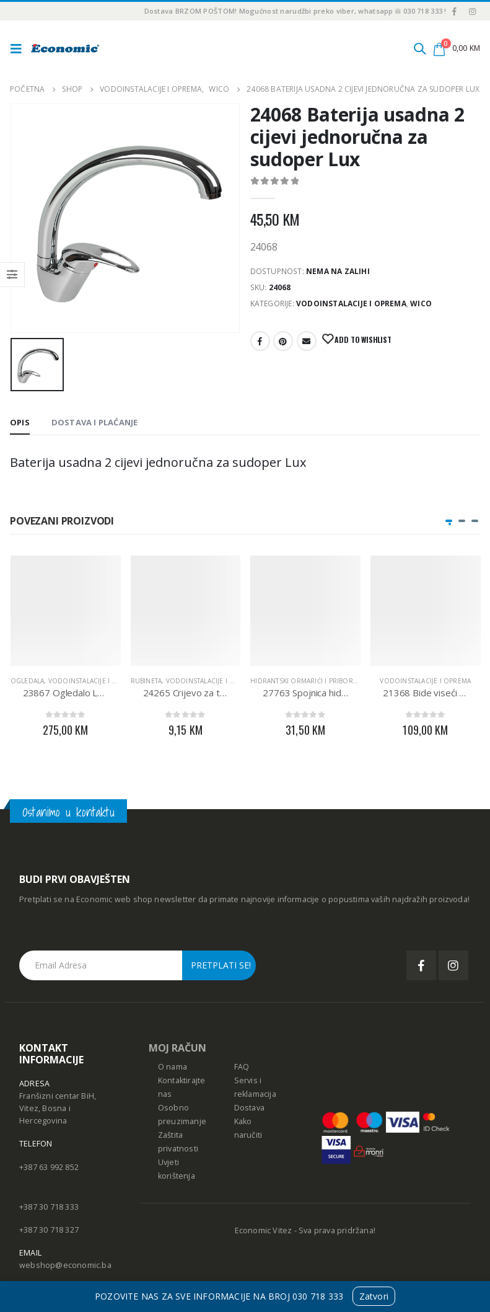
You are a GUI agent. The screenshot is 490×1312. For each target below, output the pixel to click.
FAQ (242, 1067)
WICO (421, 303)
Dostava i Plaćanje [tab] (94, 422)
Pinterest (283, 341)
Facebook (260, 341)
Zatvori (373, 1296)
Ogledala (28, 680)
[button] (448, 520)
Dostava (249, 1107)
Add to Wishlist (362, 339)
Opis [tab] (20, 422)
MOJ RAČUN (177, 1048)
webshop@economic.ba (65, 1265)
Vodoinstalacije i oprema (351, 303)
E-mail (307, 341)
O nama (172, 1067)
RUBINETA (146, 680)
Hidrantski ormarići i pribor (301, 680)
